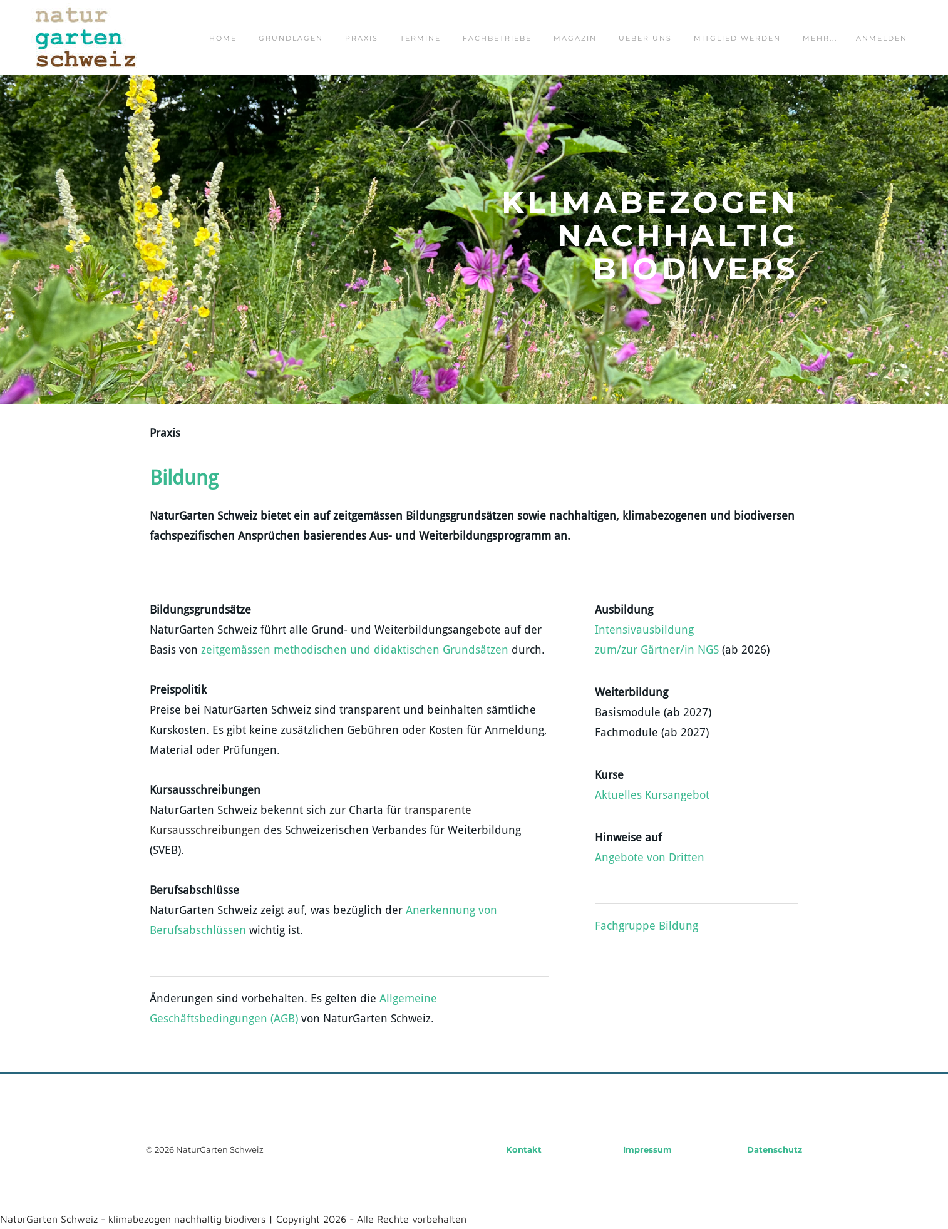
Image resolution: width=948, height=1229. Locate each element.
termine (420, 38)
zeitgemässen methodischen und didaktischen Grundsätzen (354, 650)
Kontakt (524, 1149)
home (223, 38)
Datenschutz (774, 1149)
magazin (575, 38)
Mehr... (820, 38)
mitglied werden (737, 38)
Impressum (647, 1149)
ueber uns (645, 38)
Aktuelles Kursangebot (652, 795)
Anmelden (881, 38)
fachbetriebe (497, 38)
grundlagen (291, 38)
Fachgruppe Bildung (646, 926)
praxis (361, 38)
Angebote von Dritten (649, 858)
